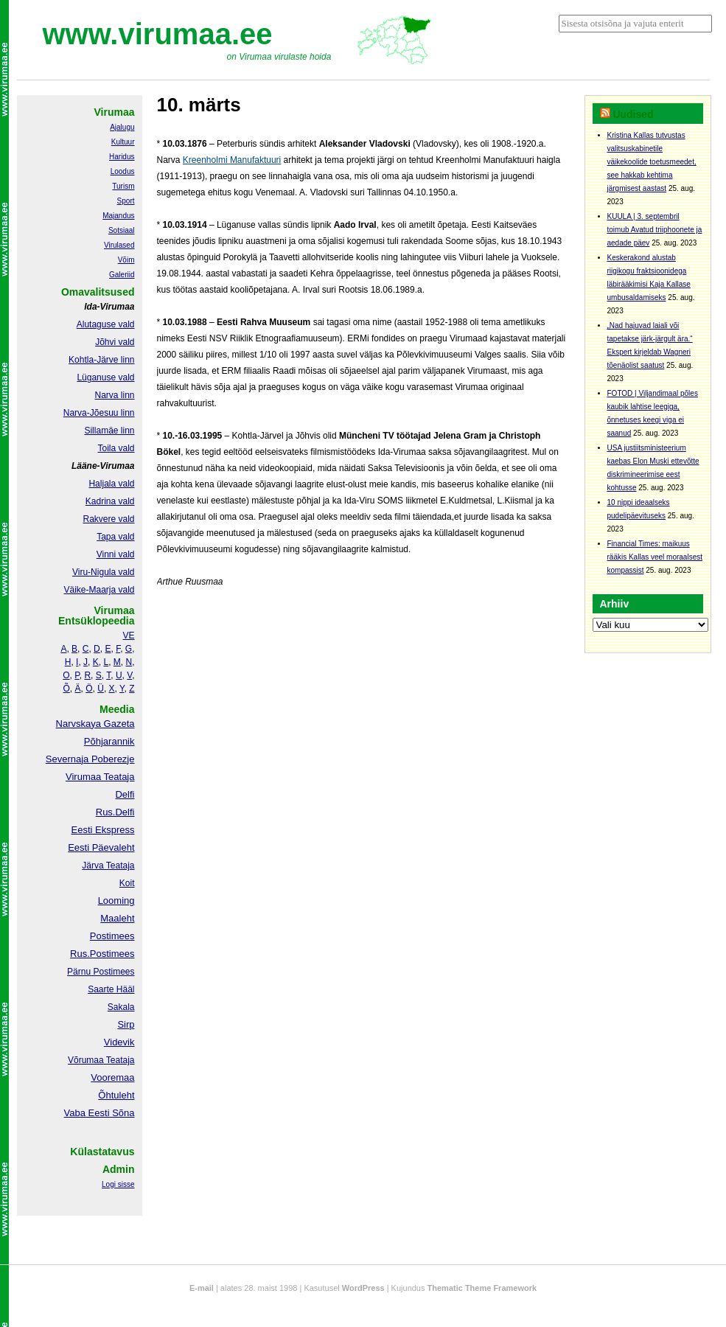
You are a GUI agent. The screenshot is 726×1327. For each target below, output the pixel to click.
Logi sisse (118, 1184)
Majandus (118, 216)
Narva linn (114, 395)
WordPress (363, 1288)
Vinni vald (116, 554)
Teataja (119, 1060)
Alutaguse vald (106, 324)
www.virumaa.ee (158, 34)
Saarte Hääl (111, 989)
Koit (127, 883)
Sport (126, 201)
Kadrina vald (110, 501)
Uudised (632, 114)
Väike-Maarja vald (98, 590)
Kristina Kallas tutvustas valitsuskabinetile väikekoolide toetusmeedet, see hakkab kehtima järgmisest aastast (652, 161)
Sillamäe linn (109, 430)
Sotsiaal (121, 230)
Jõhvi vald (114, 342)
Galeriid (121, 275)
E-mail (201, 1288)
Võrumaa (86, 1060)
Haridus (121, 157)
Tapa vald (115, 537)
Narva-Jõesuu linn (99, 413)
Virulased (119, 245)
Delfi (124, 794)
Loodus (123, 171)
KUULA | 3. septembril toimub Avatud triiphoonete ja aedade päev (654, 229)
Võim (126, 260)
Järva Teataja (108, 865)
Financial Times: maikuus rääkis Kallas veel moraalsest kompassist (655, 557)
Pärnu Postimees (100, 971)
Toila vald (115, 448)
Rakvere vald (108, 519)
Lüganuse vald (105, 377)
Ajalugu (122, 127)
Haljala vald (111, 483)
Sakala (121, 1007)
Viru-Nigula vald (103, 572)
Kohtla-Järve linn (101, 360)
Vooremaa (112, 1077)
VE (128, 635)
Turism (123, 186)
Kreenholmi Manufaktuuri (232, 160)
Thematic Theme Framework (482, 1288)
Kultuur (123, 142)
